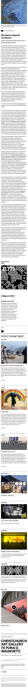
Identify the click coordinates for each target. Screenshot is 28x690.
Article (3, 387)
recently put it (20, 103)
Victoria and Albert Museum (8, 156)
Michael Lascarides (7, 301)
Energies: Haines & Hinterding (10, 551)
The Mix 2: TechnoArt (7, 495)
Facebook (2, 331)
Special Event (5, 473)
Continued (3, 380)
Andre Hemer (5, 625)
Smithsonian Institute (17, 154)
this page (15, 686)
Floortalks (4, 589)
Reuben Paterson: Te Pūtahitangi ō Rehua (13, 577)
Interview (4, 339)
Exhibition (4, 503)
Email (2, 668)
